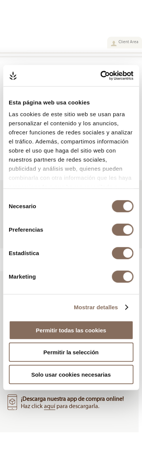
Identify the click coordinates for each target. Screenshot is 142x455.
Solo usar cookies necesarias (71, 374)
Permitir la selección (71, 352)
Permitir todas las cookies (71, 330)
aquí (49, 406)
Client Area (128, 41)
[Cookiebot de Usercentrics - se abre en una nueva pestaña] (101, 76)
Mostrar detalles (96, 307)
